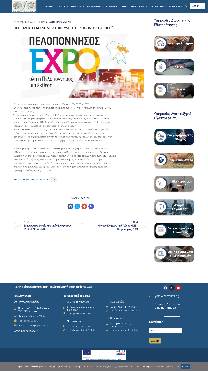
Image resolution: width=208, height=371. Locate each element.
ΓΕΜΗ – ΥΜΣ (77, 6)
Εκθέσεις (67, 21)
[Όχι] (204, 366)
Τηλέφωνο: (32, 315)
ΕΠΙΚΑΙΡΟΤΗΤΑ (158, 6)
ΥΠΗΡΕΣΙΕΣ (62, 6)
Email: (33, 325)
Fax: (28, 320)
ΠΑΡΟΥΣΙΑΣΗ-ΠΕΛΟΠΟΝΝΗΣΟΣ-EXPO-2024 (31, 179)
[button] (186, 6)
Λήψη (53, 179)
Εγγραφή (155, 340)
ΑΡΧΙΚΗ (49, 6)
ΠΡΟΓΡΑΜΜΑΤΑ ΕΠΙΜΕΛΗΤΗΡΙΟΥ (103, 6)
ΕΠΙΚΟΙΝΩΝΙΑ (175, 6)
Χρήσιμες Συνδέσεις (26, 330)
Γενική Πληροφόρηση (51, 21)
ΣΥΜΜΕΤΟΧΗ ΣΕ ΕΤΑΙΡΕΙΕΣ (135, 6)
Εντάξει (185, 366)
